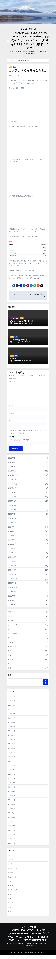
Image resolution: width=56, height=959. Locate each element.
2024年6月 (12, 557)
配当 (9, 668)
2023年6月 (12, 608)
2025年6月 (12, 505)
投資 (10, 66)
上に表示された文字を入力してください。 (21, 444)
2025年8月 (12, 496)
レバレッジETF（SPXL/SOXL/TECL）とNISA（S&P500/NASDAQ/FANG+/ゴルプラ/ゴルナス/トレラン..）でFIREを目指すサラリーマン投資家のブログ (28, 938)
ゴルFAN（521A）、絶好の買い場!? (21, 325)
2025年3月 (12, 518)
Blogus (32, 956)
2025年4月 (12, 514)
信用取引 (10, 633)
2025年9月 (12, 492)
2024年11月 (12, 535)
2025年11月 (12, 483)
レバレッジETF (15, 322)
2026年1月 (12, 475)
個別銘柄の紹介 (12, 637)
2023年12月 (12, 583)
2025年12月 (12, 479)
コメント (12, 385)
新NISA (10, 659)
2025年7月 (12, 501)
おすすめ (10, 624)
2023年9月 (12, 596)
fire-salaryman (15, 327)
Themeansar (40, 956)
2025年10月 (12, 488)
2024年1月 (12, 578)
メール (11, 417)
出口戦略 (10, 646)
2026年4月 (12, 462)
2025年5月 (12, 509)
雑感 (14, 66)
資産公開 (10, 663)
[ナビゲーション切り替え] (8, 41)
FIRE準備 (10, 620)
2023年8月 (12, 600)
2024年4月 (12, 565)
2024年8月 (12, 548)
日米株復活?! (14, 363)
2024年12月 (12, 531)
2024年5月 (12, 561)
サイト (10, 425)
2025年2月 (12, 522)
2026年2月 (12, 470)
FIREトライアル (12, 616)
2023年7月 (12, 604)
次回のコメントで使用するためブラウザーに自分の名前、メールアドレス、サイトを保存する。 (27, 436)
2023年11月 (12, 587)
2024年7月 (12, 552)
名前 (11, 410)
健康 (9, 642)
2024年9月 (12, 544)
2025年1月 (12, 527)
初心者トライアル (13, 650)
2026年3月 (12, 466)
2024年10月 (12, 539)
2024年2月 (12, 574)
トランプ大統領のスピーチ (19, 344)
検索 (10, 679)
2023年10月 (12, 591)
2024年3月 (12, 570)
